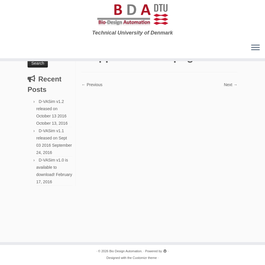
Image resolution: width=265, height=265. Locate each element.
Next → (230, 84)
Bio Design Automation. (125, 251)
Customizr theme (145, 257)
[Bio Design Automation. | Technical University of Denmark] (132, 15)
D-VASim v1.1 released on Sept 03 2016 (51, 138)
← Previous (91, 84)
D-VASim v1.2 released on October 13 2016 (51, 108)
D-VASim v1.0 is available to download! (52, 167)
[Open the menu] (255, 47)
